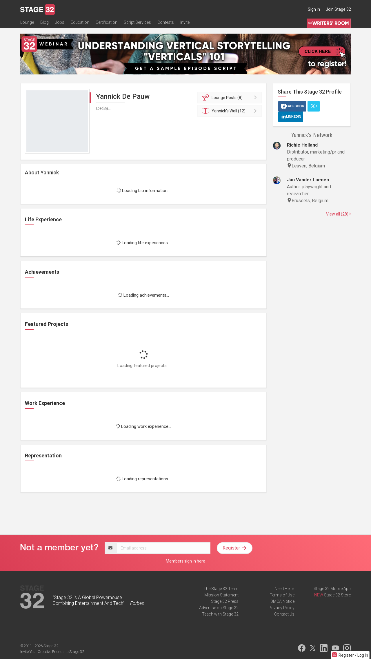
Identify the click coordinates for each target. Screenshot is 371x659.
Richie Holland (302, 145)
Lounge (27, 22)
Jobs (59, 22)
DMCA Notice (282, 601)
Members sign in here (185, 561)
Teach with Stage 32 (220, 614)
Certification (106, 22)
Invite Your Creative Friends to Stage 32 (52, 651)
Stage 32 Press (225, 601)
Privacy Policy (281, 607)
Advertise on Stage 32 (219, 607)
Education (80, 22)
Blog (44, 22)
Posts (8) (230, 97)
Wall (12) (230, 110)
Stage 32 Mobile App (332, 588)
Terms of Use (282, 595)
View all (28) (338, 214)
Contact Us (284, 614)
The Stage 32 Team (221, 588)
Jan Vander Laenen (308, 179)
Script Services (137, 22)
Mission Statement (221, 595)
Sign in (314, 9)
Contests (165, 22)
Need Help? (284, 588)
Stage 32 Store (337, 595)
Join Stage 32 (338, 9)
